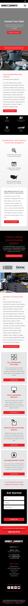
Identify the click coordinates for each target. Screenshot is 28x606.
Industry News (14, 575)
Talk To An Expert (11, 222)
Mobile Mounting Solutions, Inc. (14, 591)
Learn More (14, 380)
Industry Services (14, 566)
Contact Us (14, 547)
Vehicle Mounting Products (14, 568)
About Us (14, 572)
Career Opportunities (14, 574)
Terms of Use (19, 603)
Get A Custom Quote (11, 346)
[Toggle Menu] (25, 5)
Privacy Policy (9, 603)
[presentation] (15, 513)
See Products (14, 412)
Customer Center (14, 570)
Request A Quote (14, 32)
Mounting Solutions (14, 256)
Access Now (14, 474)
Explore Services (10, 111)
